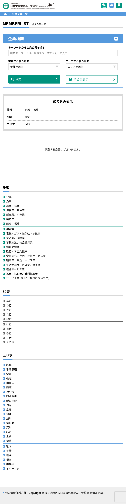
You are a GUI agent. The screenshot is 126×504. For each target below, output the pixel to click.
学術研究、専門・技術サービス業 (26, 256)
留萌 (8, 441)
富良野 (10, 423)
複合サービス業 (15, 269)
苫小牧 (10, 392)
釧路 (8, 455)
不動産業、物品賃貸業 (19, 242)
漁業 (8, 201)
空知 (8, 374)
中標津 (10, 464)
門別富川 (11, 396)
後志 (8, 378)
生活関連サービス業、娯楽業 (23, 265)
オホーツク (12, 468)
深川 (8, 427)
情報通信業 (12, 247)
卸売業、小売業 (15, 214)
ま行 (8, 329)
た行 (8, 314)
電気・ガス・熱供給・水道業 (23, 233)
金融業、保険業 (15, 238)
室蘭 (8, 409)
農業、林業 (12, 206)
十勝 (8, 451)
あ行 (8, 301)
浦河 (8, 405)
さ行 (8, 310)
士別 (8, 436)
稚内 (8, 446)
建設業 (10, 229)
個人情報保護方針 (15, 493)
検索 (34, 79)
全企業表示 (92, 79)
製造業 (10, 219)
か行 (8, 305)
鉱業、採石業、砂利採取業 (22, 274)
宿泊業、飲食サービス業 (20, 260)
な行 (8, 319)
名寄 (8, 432)
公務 (8, 197)
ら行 (8, 338)
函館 (8, 387)
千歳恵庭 (11, 369)
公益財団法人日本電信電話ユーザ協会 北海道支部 (38, 6)
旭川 (8, 418)
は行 (8, 324)
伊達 (8, 414)
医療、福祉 (12, 223)
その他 (10, 342)
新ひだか (11, 401)
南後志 (10, 383)
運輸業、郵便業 (15, 210)
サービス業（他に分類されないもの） (28, 278)
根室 (8, 459)
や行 (8, 333)
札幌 (8, 365)
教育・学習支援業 (16, 251)
